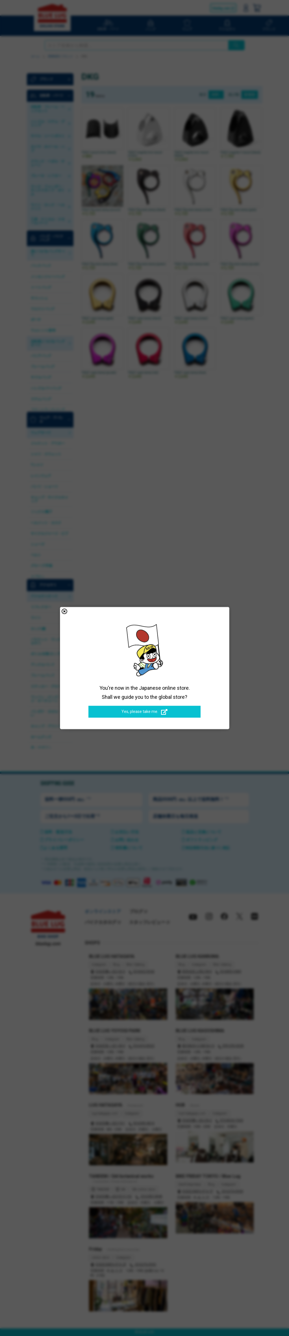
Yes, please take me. (144, 712)
